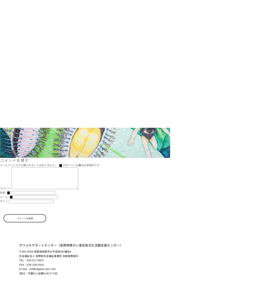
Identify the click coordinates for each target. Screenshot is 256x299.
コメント (5, 192)
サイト (4, 205)
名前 (5, 196)
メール (6, 201)
